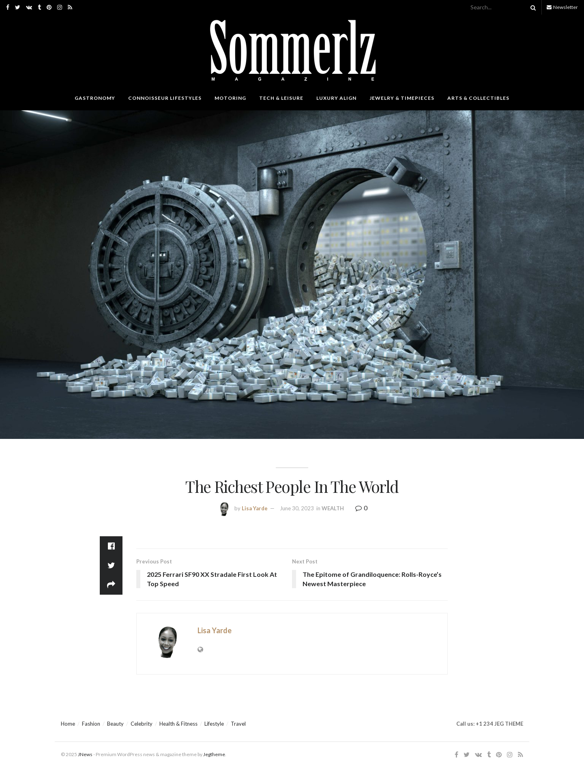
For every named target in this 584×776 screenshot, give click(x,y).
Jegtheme (214, 754)
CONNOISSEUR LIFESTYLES (165, 98)
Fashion (91, 723)
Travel (238, 723)
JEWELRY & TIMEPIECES (401, 98)
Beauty (115, 723)
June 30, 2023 (297, 508)
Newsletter (562, 7)
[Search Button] (531, 7)
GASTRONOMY (95, 98)
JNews (85, 754)
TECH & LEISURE (281, 98)
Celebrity (141, 723)
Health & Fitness (178, 723)
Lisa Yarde (255, 508)
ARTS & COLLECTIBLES (478, 98)
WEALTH (333, 508)
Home (68, 723)
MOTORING (230, 98)
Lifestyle (214, 723)
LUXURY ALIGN (336, 98)
